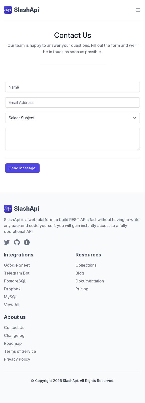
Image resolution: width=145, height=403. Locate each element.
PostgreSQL (15, 280)
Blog (79, 273)
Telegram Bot (16, 273)
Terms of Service (20, 351)
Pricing (81, 288)
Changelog (14, 335)
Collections (86, 265)
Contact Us (14, 327)
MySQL (11, 296)
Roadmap (13, 343)
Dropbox (12, 288)
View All (11, 304)
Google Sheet (17, 265)
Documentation (89, 280)
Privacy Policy (17, 359)
